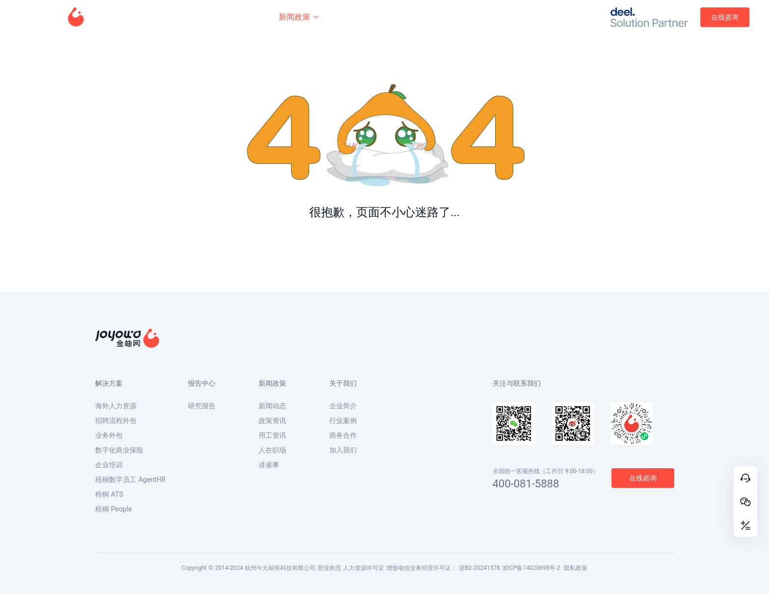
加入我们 (343, 450)
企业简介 (343, 405)
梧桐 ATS (109, 494)
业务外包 (109, 435)
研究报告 (201, 405)
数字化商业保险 (119, 450)
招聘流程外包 (115, 420)
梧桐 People (113, 509)
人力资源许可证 (363, 568)
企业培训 (109, 464)
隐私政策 (575, 568)
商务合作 (343, 435)
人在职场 (272, 450)
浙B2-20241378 (479, 568)
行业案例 (343, 420)
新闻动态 (272, 405)
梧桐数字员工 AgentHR (130, 479)
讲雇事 (269, 464)
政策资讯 (272, 420)
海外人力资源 (115, 405)
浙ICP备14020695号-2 (531, 568)
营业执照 (329, 568)
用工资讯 (272, 435)
